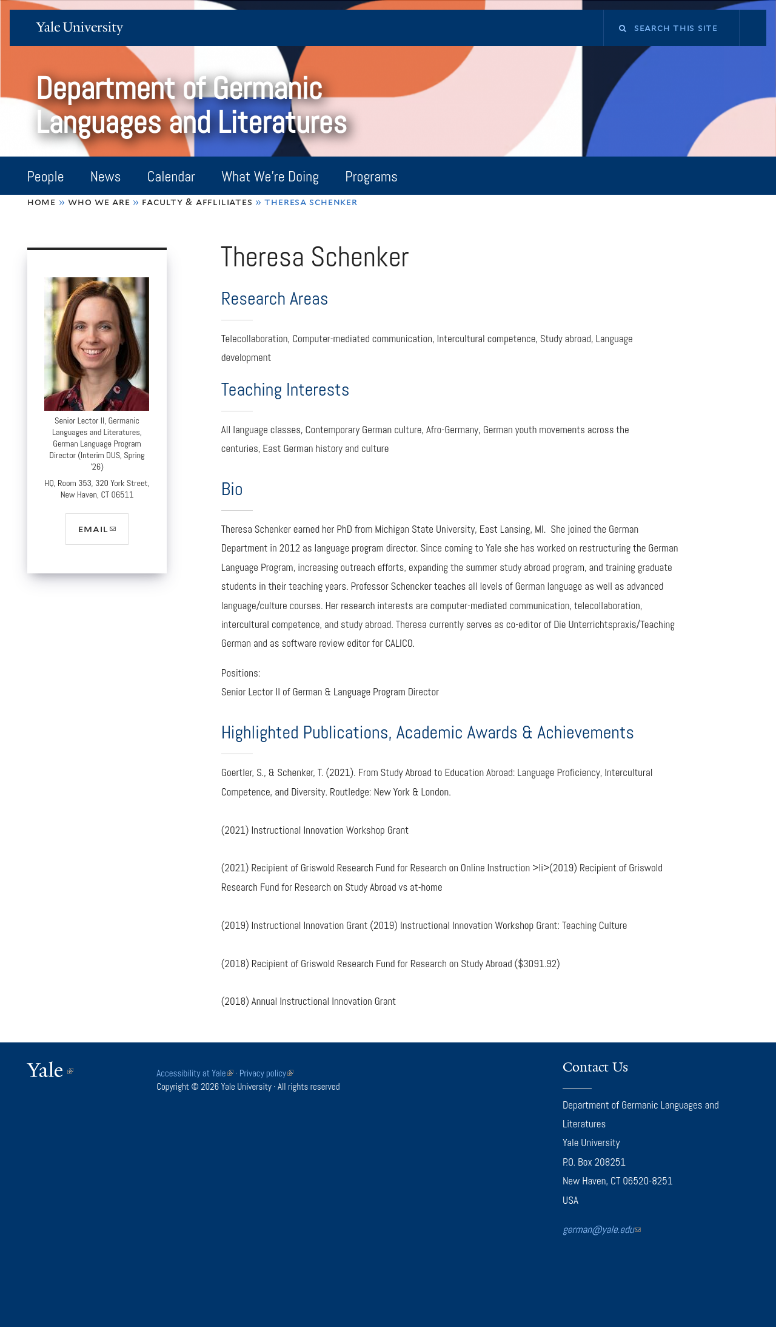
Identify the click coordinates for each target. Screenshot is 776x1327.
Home (41, 202)
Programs (371, 176)
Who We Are (99, 202)
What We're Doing (270, 176)
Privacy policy (266, 1073)
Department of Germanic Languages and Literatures (195, 105)
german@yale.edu (602, 1229)
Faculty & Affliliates (197, 202)
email (103, 533)
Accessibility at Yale (194, 1073)
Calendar (171, 176)
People (45, 176)
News (105, 176)
